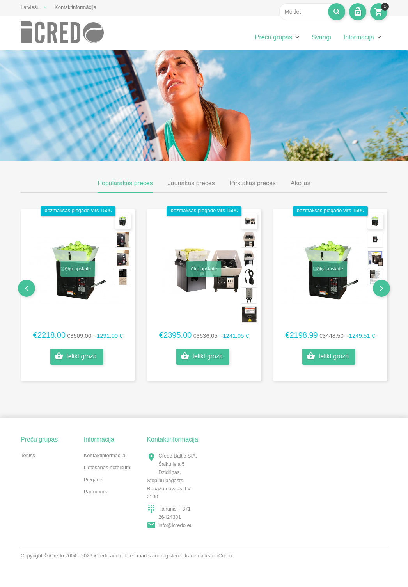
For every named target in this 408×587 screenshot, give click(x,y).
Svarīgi (321, 37)
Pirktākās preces (253, 183)
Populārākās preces (125, 183)
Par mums (95, 492)
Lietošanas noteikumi (107, 467)
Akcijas (300, 183)
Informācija (359, 37)
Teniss (28, 455)
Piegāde (93, 479)
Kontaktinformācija (75, 7)
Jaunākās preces (191, 183)
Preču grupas (273, 37)
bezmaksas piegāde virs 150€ (78, 210)
